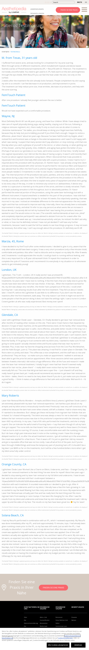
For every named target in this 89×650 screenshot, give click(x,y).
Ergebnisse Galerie (45, 608)
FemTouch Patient (13, 95)
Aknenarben (44, 623)
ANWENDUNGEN (37, 9)
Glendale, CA (10, 315)
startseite (5, 52)
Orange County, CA (14, 464)
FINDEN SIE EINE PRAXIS (69, 10)
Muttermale (43, 626)
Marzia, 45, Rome (13, 241)
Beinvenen (59, 617)
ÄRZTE (79, 2)
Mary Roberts (10, 395)
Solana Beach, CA (13, 515)
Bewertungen (78, 607)
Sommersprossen (61, 626)
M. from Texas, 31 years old (19, 58)
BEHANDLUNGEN (37, 13)
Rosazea (74, 617)
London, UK (9, 270)
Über (25, 617)
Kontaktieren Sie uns (32, 608)
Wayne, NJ (8, 116)
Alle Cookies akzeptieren (58, 645)
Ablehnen (78, 645)
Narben (74, 620)
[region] (44, 639)
